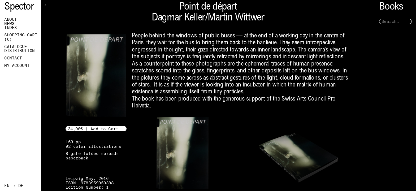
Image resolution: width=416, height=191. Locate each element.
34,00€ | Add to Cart (93, 129)
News (9, 23)
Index (10, 27)
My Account (17, 65)
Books (391, 7)
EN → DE (13, 186)
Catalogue (15, 47)
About (10, 19)
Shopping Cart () (20, 37)
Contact (13, 58)
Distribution (19, 51)
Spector (19, 7)
